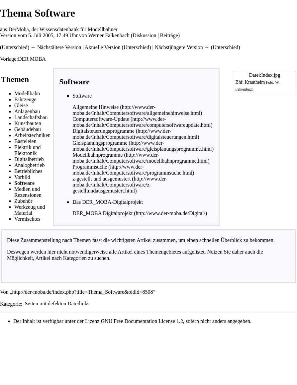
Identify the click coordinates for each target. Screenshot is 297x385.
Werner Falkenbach (108, 35)
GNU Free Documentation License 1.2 (142, 321)
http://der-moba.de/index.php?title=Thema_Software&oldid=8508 (82, 292)
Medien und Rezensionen (28, 192)
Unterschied (14, 47)
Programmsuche (90, 167)
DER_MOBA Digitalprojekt (102, 213)
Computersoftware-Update (101, 119)
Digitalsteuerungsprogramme (104, 131)
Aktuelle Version (103, 47)
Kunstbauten (27, 123)
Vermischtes (27, 219)
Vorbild (22, 177)
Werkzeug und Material (29, 210)
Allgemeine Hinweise (96, 107)
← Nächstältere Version (56, 47)
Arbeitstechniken (32, 135)
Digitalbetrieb (29, 159)
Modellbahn (27, 93)
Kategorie (10, 303)
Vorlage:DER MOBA (23, 59)
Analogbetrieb (29, 165)
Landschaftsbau (31, 117)
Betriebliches (28, 171)
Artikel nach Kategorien (61, 258)
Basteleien (25, 141)
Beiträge (169, 35)
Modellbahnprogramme (98, 155)
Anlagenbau (27, 111)
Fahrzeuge (25, 99)
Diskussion (144, 35)
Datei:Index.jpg (264, 75)
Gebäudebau (27, 129)
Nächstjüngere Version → (182, 47)
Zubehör (23, 201)
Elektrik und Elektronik (27, 150)
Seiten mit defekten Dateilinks (57, 303)
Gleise (21, 105)
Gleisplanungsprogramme (100, 143)
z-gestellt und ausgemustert (102, 179)
